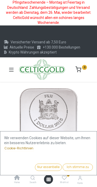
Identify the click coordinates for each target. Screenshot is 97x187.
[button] (10, 140)
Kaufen (68, 165)
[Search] (32, 178)
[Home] (17, 178)
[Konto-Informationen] (80, 178)
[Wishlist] (64, 178)
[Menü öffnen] (49, 179)
